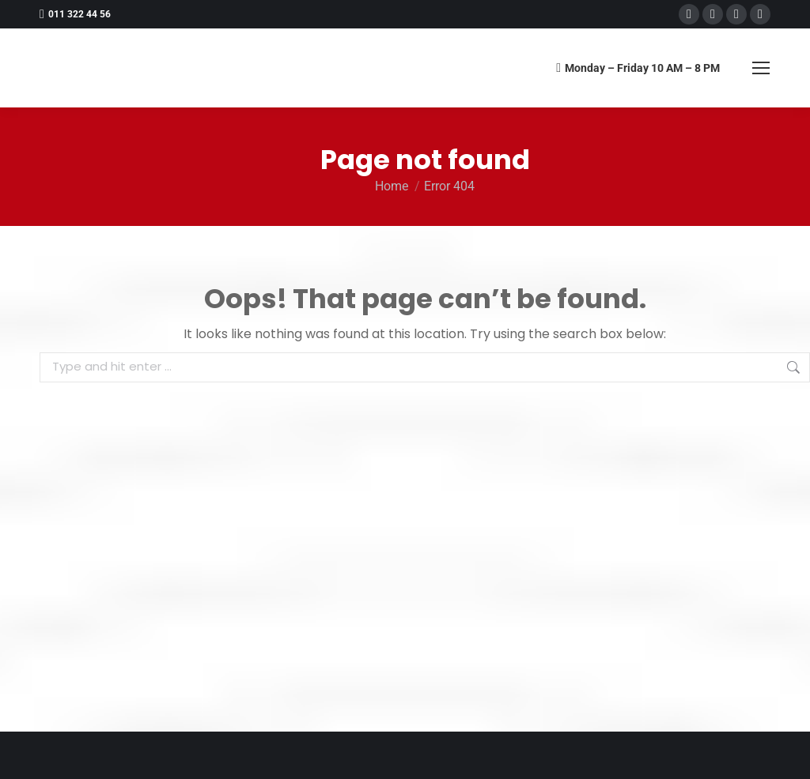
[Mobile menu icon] (760, 67)
